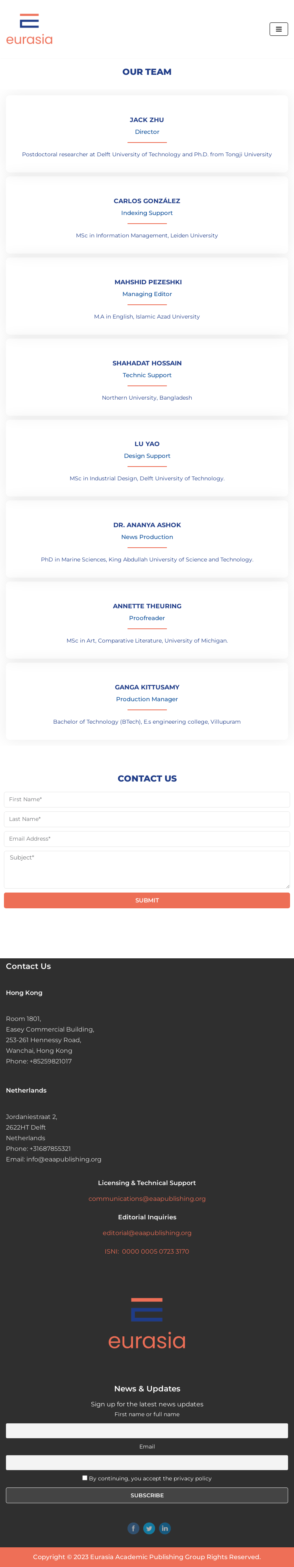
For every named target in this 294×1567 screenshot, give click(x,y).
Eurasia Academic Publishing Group (147, 1557)
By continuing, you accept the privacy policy (150, 1478)
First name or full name (147, 1414)
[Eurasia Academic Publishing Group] (29, 29)
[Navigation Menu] (279, 29)
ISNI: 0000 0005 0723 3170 (147, 1251)
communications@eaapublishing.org (147, 1198)
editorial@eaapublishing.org (147, 1233)
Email (147, 1446)
